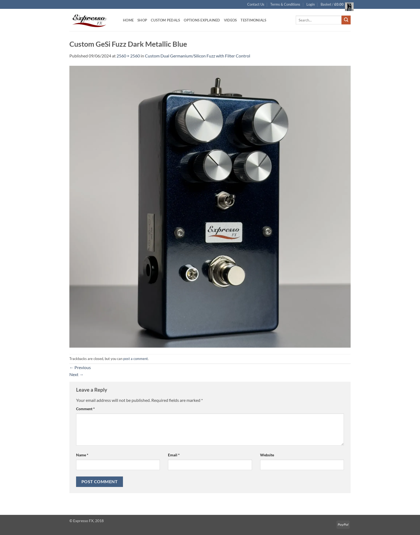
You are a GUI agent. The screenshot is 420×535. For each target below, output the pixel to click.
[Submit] (346, 20)
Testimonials (253, 20)
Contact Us (255, 4)
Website (267, 455)
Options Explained (202, 20)
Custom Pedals (165, 20)
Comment (85, 408)
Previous (80, 367)
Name (82, 455)
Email (174, 455)
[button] (310, 4)
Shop (142, 20)
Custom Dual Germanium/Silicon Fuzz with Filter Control (197, 55)
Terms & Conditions (285, 4)
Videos (230, 20)
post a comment (135, 358)
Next (76, 374)
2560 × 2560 (128, 55)
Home (128, 20)
